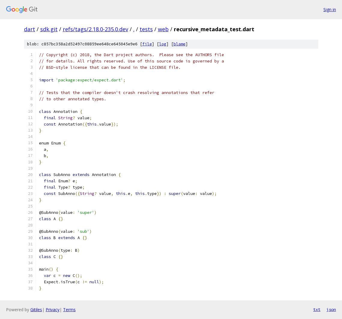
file (147, 44)
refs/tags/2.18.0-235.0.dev (95, 29)
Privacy (52, 309)
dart (29, 29)
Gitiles (36, 309)
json (331, 309)
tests (146, 29)
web (163, 29)
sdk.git (49, 29)
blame (180, 44)
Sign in (329, 9)
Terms (69, 309)
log (162, 44)
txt (316, 309)
